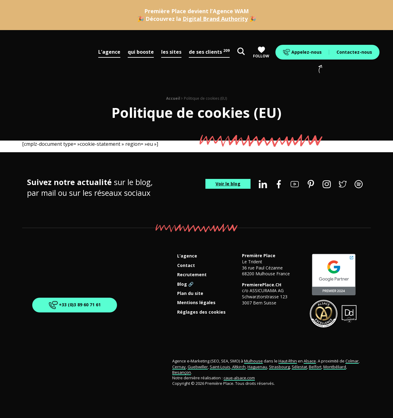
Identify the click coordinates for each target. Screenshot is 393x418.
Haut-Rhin (287, 361)
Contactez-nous (354, 52)
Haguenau (257, 367)
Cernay (179, 367)
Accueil (173, 98)
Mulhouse (253, 361)
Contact (186, 265)
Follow (261, 52)
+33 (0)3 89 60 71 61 (73, 305)
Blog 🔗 (185, 284)
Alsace (310, 361)
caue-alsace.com (239, 378)
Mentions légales (196, 302)
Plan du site (190, 293)
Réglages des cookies (201, 312)
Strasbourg (279, 367)
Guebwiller (198, 367)
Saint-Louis (220, 367)
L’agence (187, 256)
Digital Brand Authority (215, 18)
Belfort (315, 367)
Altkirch (238, 367)
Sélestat (299, 367)
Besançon (181, 372)
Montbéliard (334, 367)
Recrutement (192, 274)
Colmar (352, 361)
